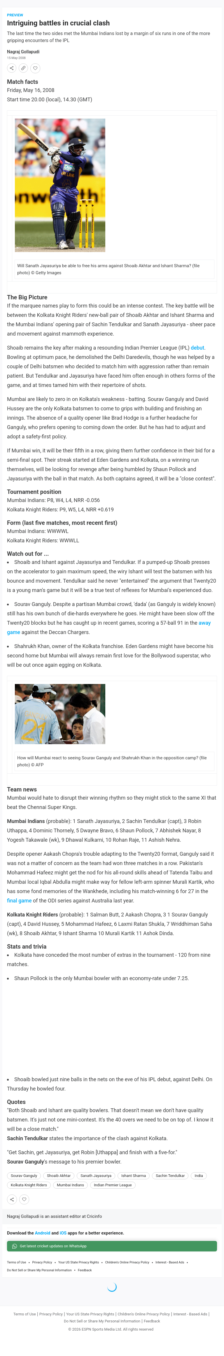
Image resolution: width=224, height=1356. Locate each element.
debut (197, 348)
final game (19, 901)
